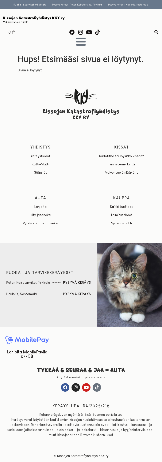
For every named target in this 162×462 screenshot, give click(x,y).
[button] (156, 32)
